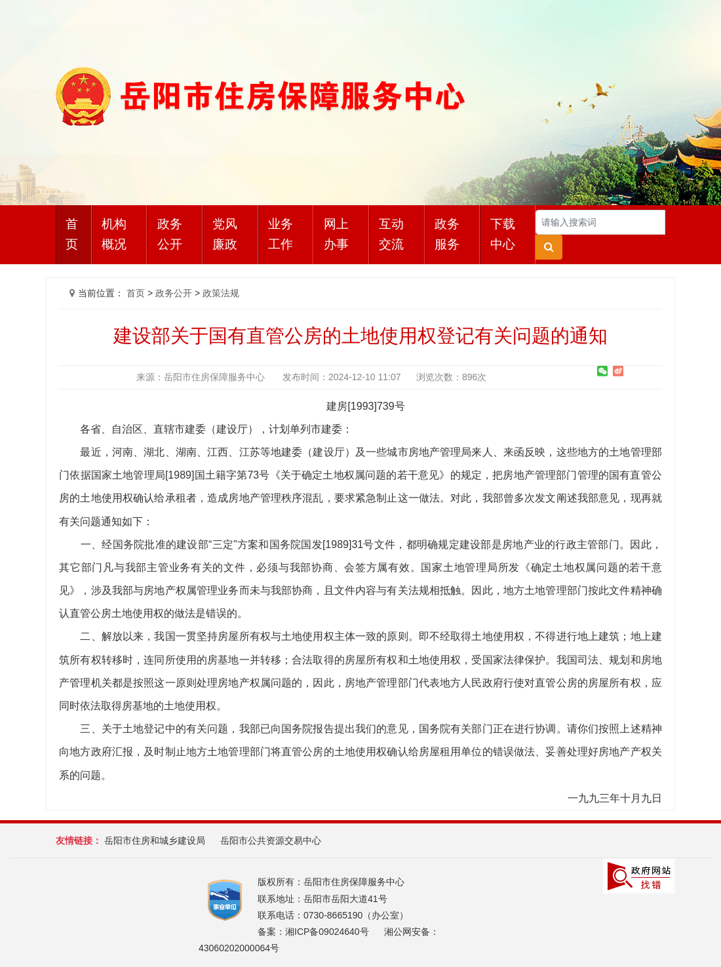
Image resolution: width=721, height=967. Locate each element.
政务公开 (169, 234)
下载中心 (502, 234)
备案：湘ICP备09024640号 (313, 931)
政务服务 (447, 234)
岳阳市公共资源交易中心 (270, 840)
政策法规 (221, 293)
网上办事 (336, 234)
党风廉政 (224, 234)
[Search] (600, 222)
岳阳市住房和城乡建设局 (154, 840)
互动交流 (391, 234)
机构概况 (114, 234)
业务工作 (280, 234)
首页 (72, 234)
